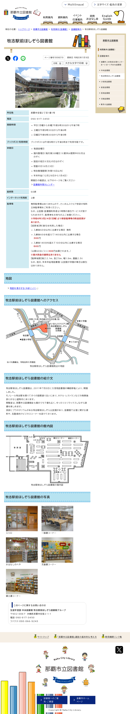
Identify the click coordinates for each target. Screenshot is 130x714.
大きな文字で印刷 (74, 63)
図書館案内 (76, 29)
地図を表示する (24, 288)
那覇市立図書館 (40, 29)
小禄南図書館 (106, 81)
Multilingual (76, 4)
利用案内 (48, 17)
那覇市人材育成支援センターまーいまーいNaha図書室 (112, 63)
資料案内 (63, 17)
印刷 (55, 63)
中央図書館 (105, 70)
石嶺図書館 (105, 98)
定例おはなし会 (92, 17)
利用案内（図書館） (59, 29)
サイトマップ (43, 637)
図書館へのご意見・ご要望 (51, 700)
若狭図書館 (105, 92)
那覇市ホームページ (83, 700)
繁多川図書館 (106, 104)
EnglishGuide (107, 17)
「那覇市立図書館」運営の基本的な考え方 (77, 637)
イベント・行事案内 (77, 17)
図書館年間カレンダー (44, 185)
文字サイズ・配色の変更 (109, 4)
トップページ (24, 29)
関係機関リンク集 (113, 637)
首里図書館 (105, 87)
